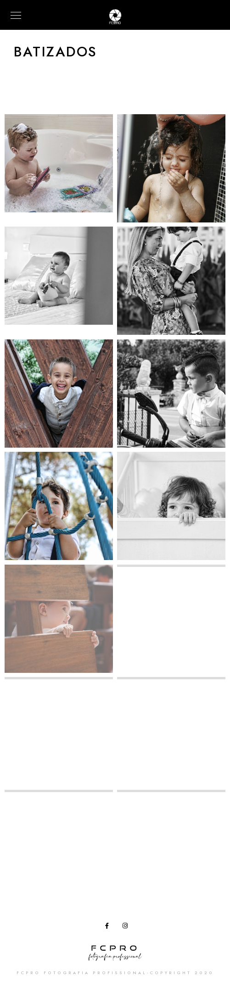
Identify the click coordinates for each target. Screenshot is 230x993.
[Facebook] (109, 927)
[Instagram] (127, 927)
